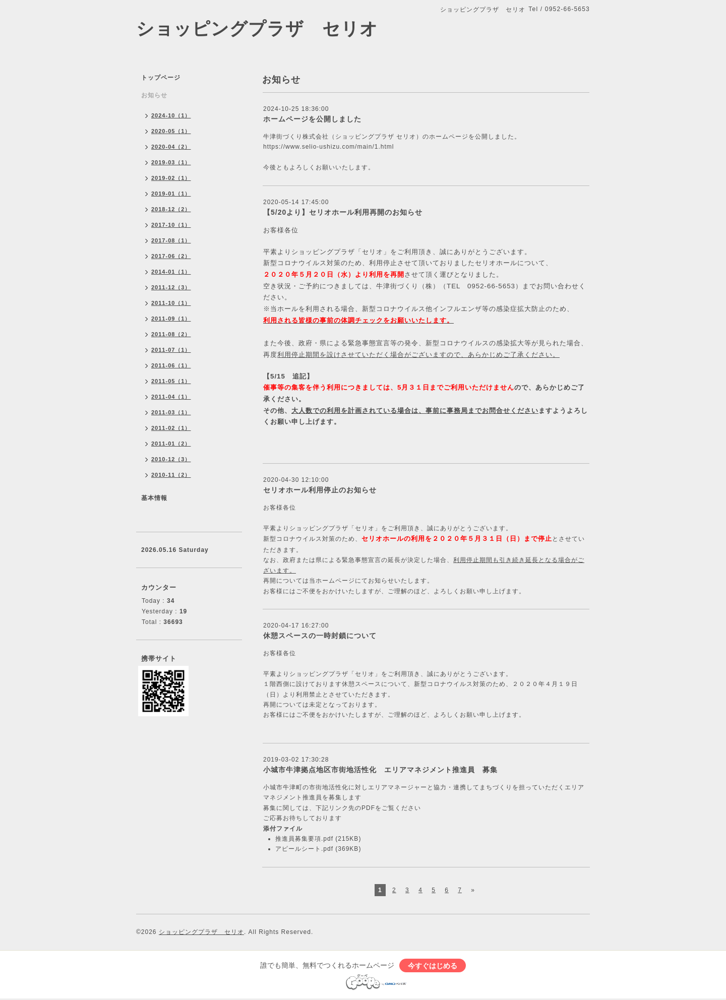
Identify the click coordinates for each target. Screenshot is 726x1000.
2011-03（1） (171, 412)
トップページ (160, 77)
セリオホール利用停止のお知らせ (320, 490)
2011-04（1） (171, 397)
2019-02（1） (171, 178)
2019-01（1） (171, 194)
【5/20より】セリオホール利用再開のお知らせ (342, 212)
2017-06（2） (171, 256)
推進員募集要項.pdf (304, 838)
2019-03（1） (171, 162)
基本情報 (154, 498)
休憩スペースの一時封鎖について (320, 636)
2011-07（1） (171, 350)
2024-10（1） (171, 115)
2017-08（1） (171, 240)
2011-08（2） (171, 334)
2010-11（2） (171, 475)
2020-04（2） (171, 147)
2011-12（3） (171, 287)
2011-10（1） (171, 303)
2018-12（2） (171, 209)
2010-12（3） (171, 459)
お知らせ (154, 95)
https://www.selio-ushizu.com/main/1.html (328, 146)
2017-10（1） (171, 225)
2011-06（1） (171, 365)
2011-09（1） (171, 319)
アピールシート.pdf (304, 848)
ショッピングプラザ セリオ (257, 28)
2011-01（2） (171, 444)
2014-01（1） (171, 272)
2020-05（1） (171, 131)
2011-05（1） (171, 381)
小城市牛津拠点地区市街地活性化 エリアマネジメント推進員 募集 (380, 770)
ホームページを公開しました (312, 119)
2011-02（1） (171, 428)
